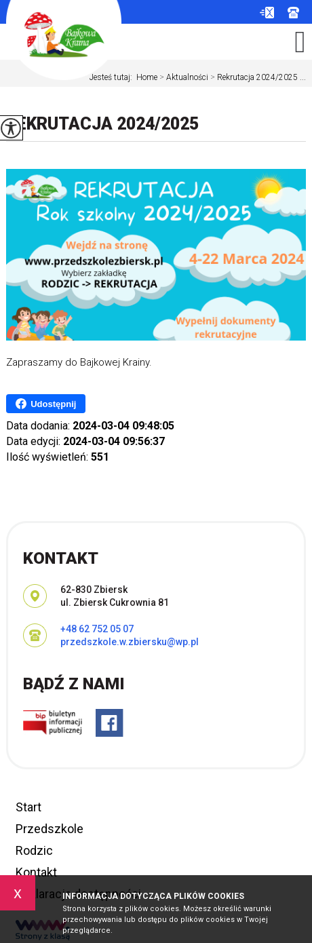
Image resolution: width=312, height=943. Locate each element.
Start (28, 807)
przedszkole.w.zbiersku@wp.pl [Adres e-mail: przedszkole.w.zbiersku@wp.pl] (129, 641)
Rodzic (34, 850)
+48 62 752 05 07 (293, 12)
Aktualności (182, 77)
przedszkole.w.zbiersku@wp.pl (267, 12)
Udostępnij (46, 403)
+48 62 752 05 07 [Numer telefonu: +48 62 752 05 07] (97, 628)
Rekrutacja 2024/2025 (102, 124)
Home (146, 77)
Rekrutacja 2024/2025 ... (257, 77)
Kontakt (36, 872)
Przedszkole (49, 829)
